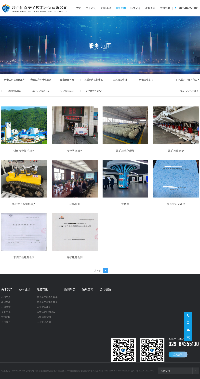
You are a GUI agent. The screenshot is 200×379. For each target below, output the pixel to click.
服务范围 (192, 79)
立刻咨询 (178, 354)
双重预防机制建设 (93, 79)
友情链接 (165, 370)
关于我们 (7, 289)
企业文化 (6, 312)
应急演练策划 (14, 90)
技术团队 (6, 317)
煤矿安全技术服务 (41, 90)
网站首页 (181, 79)
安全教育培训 (67, 90)
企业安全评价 (67, 79)
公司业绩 (24, 289)
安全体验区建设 (93, 90)
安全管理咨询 (146, 79)
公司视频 (105, 289)
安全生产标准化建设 (40, 79)
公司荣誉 (6, 307)
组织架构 (6, 302)
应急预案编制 (120, 79)
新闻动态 (69, 289)
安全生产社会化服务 (14, 79)
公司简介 (6, 297)
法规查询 (87, 289)
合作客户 (6, 322)
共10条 (97, 270)
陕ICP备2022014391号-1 (143, 370)
